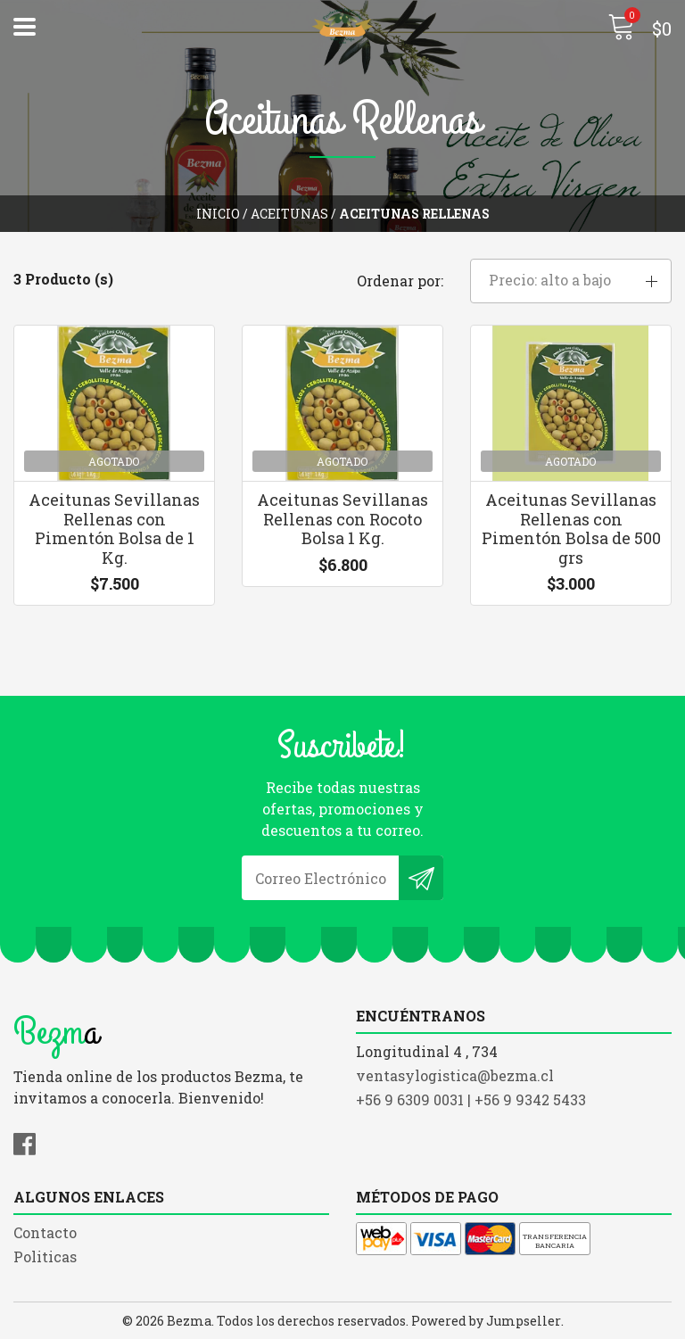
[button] (571, 281)
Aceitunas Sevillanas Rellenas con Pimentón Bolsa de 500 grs (571, 528)
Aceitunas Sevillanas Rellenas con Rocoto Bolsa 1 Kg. (342, 519)
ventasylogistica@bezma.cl (455, 1075)
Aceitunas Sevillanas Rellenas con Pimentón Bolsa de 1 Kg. (114, 528)
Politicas (45, 1256)
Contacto (45, 1232)
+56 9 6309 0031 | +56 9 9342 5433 (471, 1099)
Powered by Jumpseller (486, 1320)
